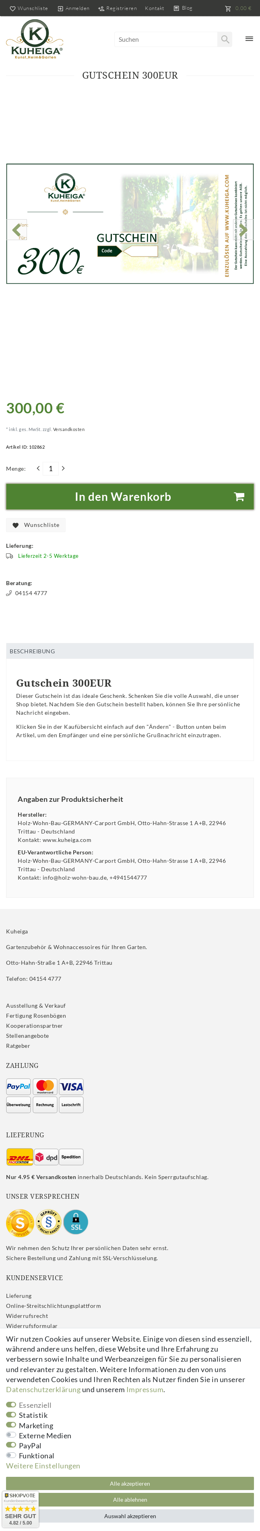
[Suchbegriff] (173, 39)
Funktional (37, 1455)
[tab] (130, 651)
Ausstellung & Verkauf (36, 1005)
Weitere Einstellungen (43, 1465)
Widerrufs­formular (32, 1325)
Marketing (36, 1425)
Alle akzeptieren (130, 1483)
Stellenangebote (27, 1035)
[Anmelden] (73, 8)
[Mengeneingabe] (51, 469)
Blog (187, 7)
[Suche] (224, 39)
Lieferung (19, 1295)
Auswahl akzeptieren (130, 1516)
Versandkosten (68, 429)
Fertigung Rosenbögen (36, 1015)
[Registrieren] (117, 8)
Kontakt (155, 8)
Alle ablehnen (130, 1499)
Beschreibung (32, 651)
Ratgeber (18, 1045)
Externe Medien (45, 1435)
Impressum (145, 1389)
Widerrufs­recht (27, 1315)
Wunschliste (36, 525)
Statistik (33, 1415)
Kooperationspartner (34, 1025)
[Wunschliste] (27, 8)
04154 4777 (26, 593)
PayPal (30, 1445)
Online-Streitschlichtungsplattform (53, 1305)
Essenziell (35, 1405)
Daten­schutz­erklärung (43, 1389)
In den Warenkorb (161, 497)
